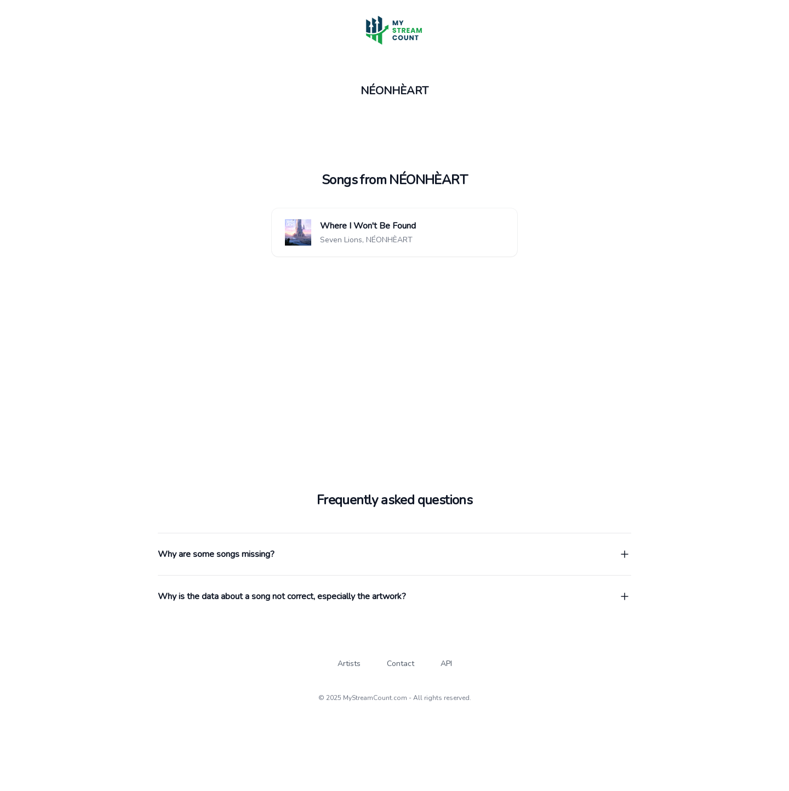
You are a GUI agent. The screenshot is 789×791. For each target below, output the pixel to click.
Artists (349, 663)
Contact (400, 663)
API (446, 663)
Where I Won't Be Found (368, 226)
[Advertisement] (394, 342)
